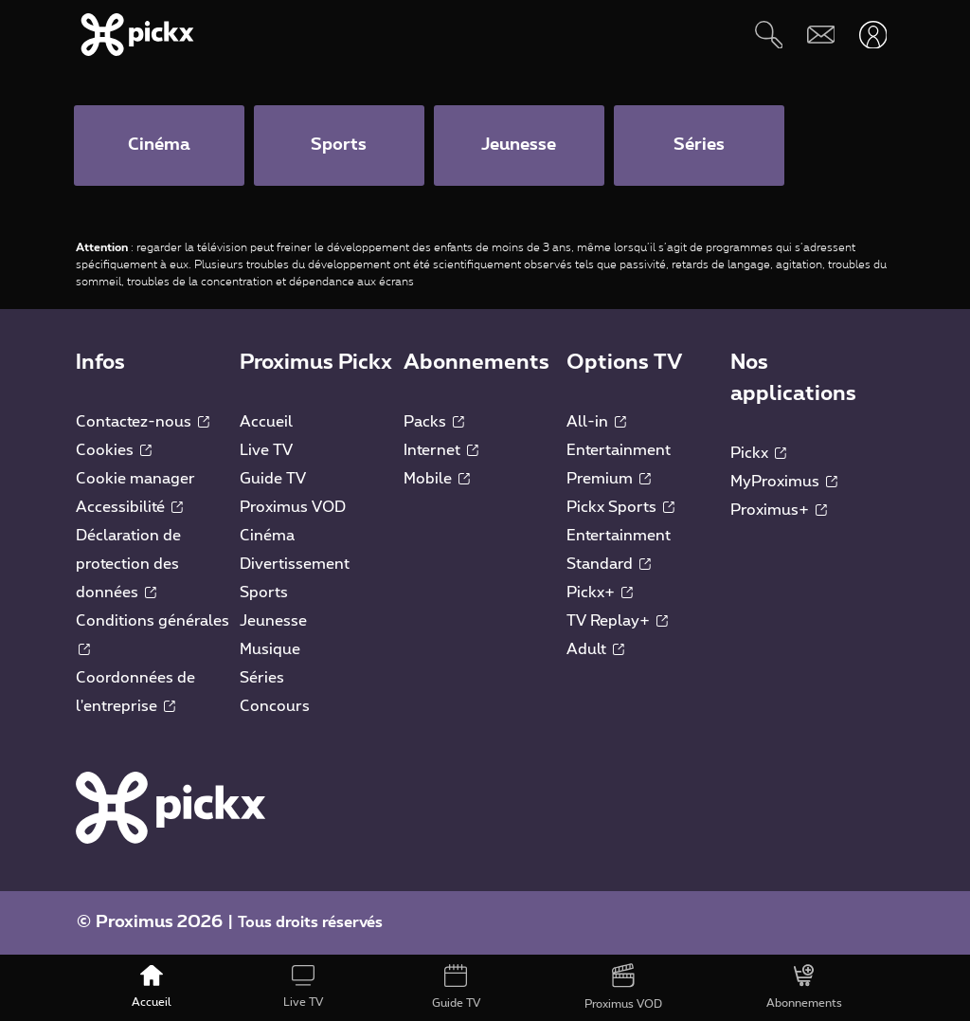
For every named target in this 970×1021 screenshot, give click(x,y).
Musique (270, 649)
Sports (264, 592)
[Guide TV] (455, 988)
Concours (275, 706)
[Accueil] (151, 988)
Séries (262, 677)
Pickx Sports (620, 507)
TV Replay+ (617, 621)
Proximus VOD (293, 507)
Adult (595, 649)
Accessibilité (129, 507)
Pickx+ (599, 592)
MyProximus (783, 481)
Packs (434, 421)
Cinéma (267, 535)
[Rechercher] (769, 35)
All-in (596, 421)
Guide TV (273, 478)
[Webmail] (821, 35)
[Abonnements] (804, 988)
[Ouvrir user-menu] (873, 35)
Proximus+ (778, 510)
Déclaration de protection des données (128, 564)
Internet (441, 450)
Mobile (437, 478)
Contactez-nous (142, 421)
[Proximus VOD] (623, 988)
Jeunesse (273, 621)
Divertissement (295, 564)
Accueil (266, 421)
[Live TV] (303, 988)
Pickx (758, 453)
